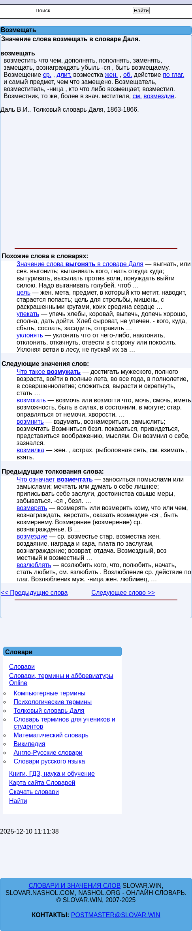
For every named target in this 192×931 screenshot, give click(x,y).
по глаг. (173, 74)
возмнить (30, 421)
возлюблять (34, 565)
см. (136, 96)
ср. (47, 74)
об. (127, 74)
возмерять (32, 508)
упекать (28, 313)
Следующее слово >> (123, 592)
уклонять (30, 335)
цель (23, 292)
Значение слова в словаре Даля (80, 264)
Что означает (55, 479)
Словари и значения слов (74, 885)
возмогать (31, 400)
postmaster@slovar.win (115, 915)
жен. (111, 74)
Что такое (49, 371)
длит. (64, 74)
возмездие (158, 96)
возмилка (30, 450)
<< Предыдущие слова (34, 592)
